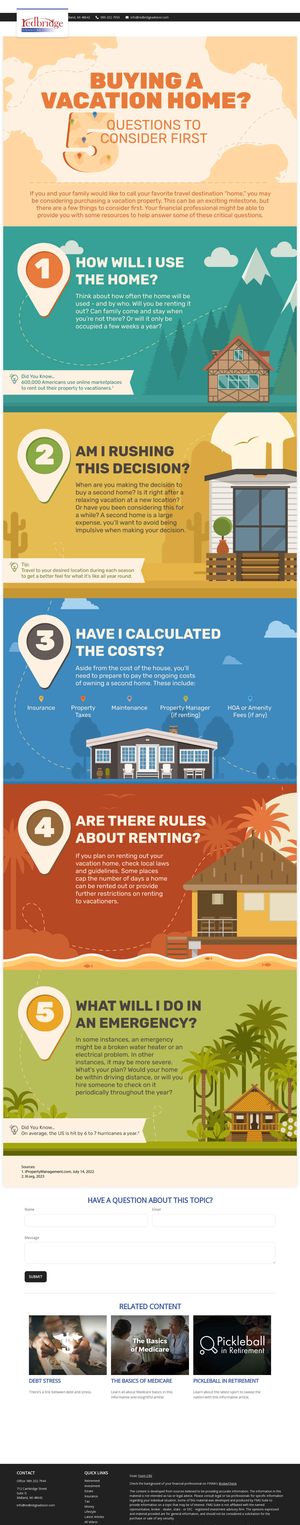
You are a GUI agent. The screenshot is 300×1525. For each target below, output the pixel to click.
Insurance (91, 1483)
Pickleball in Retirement (226, 1367)
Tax (87, 1488)
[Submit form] (36, 1263)
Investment (92, 1473)
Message (32, 1224)
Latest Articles (94, 1504)
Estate (88, 1478)
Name (29, 1196)
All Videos (91, 1509)
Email (156, 1196)
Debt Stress (45, 1367)
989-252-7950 (107, 4)
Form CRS (145, 1463)
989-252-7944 (36, 1468)
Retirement (92, 1468)
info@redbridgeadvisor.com (147, 4)
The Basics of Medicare (141, 1367)
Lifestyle (90, 1499)
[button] (167, 16)
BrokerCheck (228, 1471)
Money (89, 1494)
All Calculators (94, 1514)
